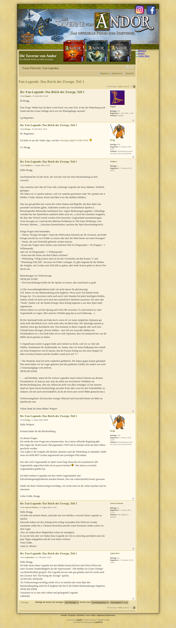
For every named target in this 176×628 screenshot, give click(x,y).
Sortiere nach (94, 602)
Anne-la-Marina (31, 507)
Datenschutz (110, 615)
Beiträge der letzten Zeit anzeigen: (57, 602)
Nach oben (133, 120)
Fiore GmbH (90, 615)
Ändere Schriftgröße (132, 67)
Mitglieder (104, 73)
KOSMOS (81, 615)
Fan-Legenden (51, 68)
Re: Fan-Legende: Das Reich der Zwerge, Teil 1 (52, 92)
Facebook (72, 615)
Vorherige (24, 602)
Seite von (123, 86)
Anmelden (129, 73)
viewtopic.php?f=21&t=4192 (74, 140)
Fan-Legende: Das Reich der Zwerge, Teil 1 (51, 82)
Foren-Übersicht (32, 68)
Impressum (101, 615)
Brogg (27, 129)
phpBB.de (99, 622)
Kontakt (64, 615)
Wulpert (28, 165)
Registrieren (117, 73)
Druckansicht (127, 67)
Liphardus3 (29, 557)
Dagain (28, 96)
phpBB (79, 620)
